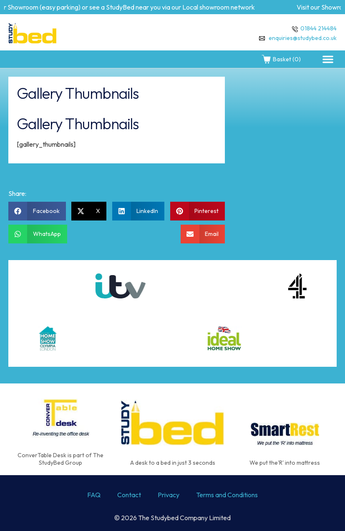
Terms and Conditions (227, 495)
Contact (129, 495)
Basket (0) (281, 59)
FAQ (94, 495)
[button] (328, 59)
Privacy (168, 495)
